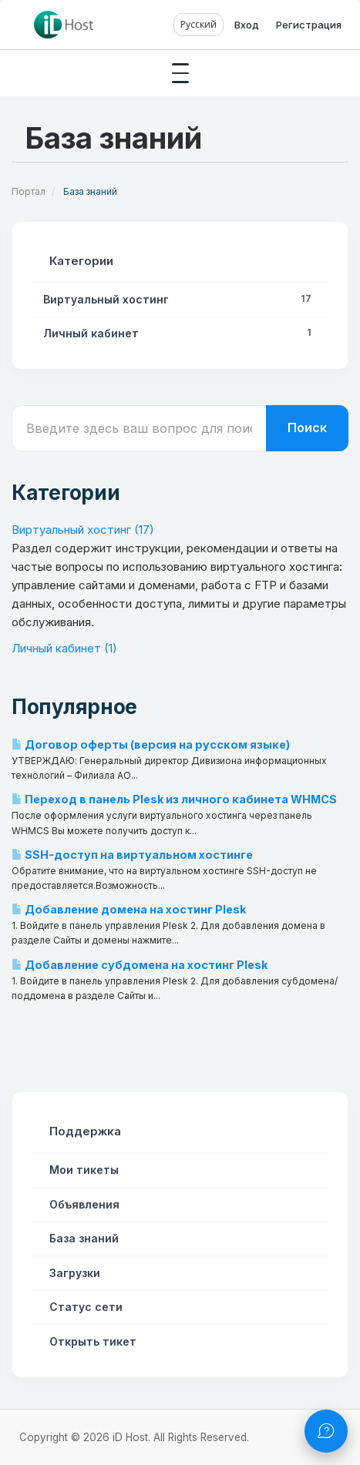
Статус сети (83, 1306)
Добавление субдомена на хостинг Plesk (139, 964)
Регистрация (308, 24)
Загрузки (71, 1272)
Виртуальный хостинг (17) (83, 529)
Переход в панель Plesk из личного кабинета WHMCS (174, 799)
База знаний (81, 1238)
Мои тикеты (81, 1169)
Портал (28, 191)
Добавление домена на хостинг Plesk (129, 909)
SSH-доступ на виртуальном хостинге (132, 854)
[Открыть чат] (326, 1431)
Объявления (81, 1204)
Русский (198, 24)
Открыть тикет (89, 1341)
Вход (246, 24)
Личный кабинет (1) (64, 648)
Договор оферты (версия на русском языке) (151, 744)
